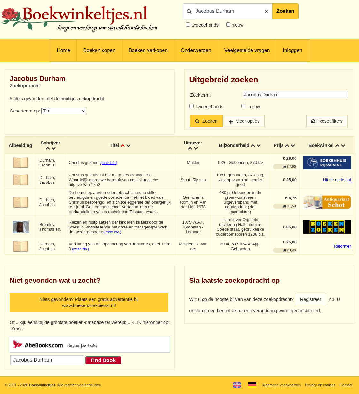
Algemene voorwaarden (281, 385)
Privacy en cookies (320, 385)
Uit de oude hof (337, 179)
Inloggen (292, 50)
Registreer (310, 299)
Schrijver (50, 142)
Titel (114, 145)
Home (63, 50)
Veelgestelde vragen (247, 50)
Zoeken (285, 11)
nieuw (236, 24)
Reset (327, 121)
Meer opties (248, 121)
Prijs (279, 145)
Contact (346, 385)
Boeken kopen (99, 50)
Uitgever (193, 142)
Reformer (342, 246)
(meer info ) (108, 163)
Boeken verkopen (148, 50)
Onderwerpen (196, 50)
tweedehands (205, 24)
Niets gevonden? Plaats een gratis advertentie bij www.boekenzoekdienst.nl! (89, 302)
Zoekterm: (200, 94)
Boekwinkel (321, 145)
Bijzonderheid (234, 145)
